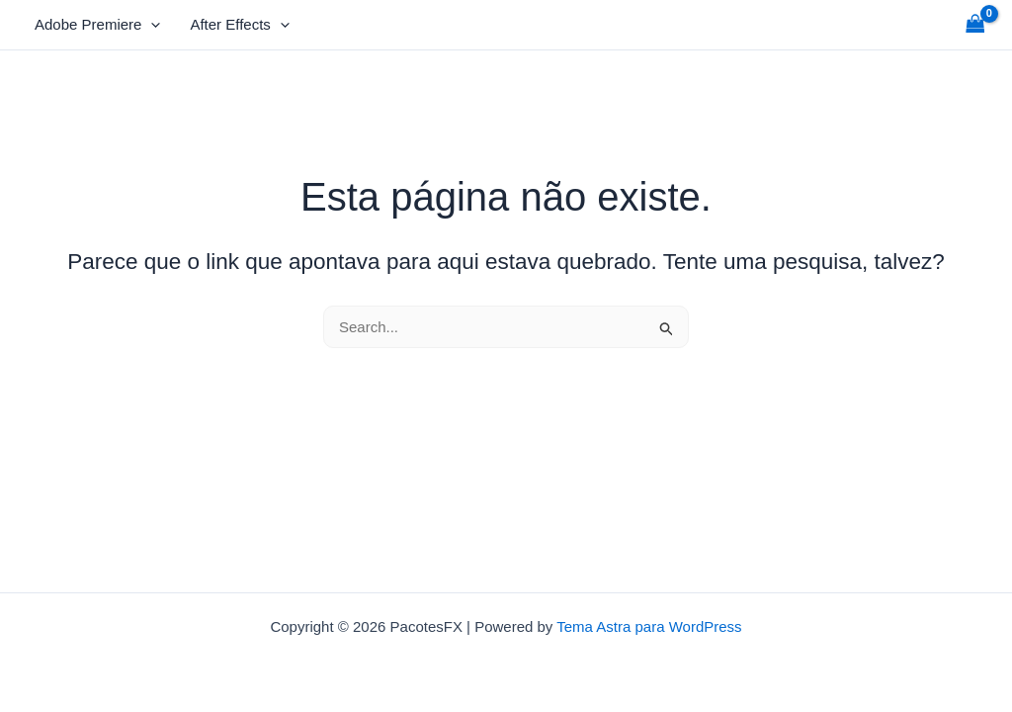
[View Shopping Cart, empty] (975, 25)
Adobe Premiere (97, 24)
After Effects (239, 24)
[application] (150, 24)
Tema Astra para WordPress (648, 626)
